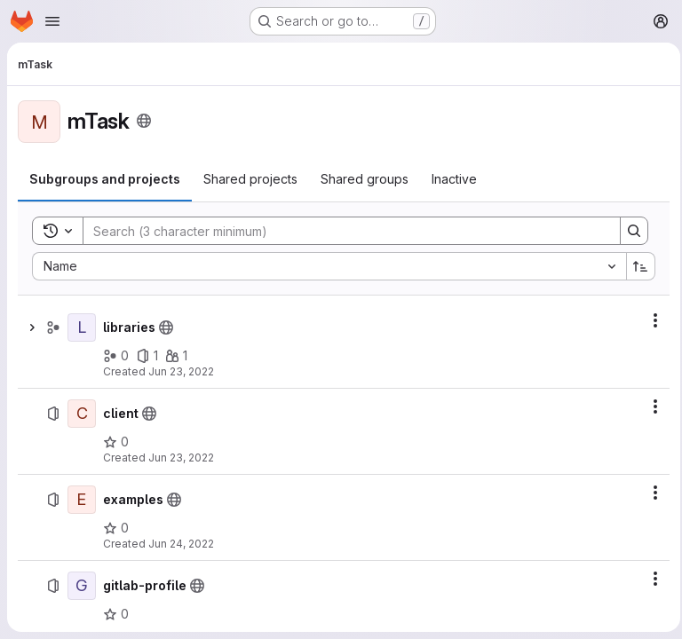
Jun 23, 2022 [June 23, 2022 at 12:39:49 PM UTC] (181, 457)
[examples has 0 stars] (116, 528)
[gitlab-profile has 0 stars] (116, 614)
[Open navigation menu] (52, 21)
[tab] (105, 179)
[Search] (340, 230)
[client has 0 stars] (116, 442)
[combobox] (326, 266)
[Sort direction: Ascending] (636, 266)
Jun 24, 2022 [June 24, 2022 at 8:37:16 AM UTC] (181, 543)
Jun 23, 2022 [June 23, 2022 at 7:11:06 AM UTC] (181, 371)
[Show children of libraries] (32, 327)
